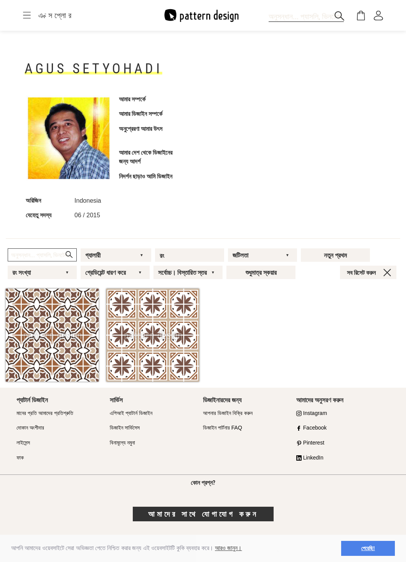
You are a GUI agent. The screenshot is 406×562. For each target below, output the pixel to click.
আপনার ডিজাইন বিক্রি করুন (228, 413)
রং (162, 256)
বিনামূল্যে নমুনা (122, 443)
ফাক (20, 458)
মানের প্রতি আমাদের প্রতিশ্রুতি (45, 413)
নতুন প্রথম (335, 255)
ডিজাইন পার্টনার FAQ (222, 428)
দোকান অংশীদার (30, 428)
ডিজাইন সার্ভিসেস (125, 428)
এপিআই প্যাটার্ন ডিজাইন (131, 413)
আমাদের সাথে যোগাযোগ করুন (203, 514)
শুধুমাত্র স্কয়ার (261, 272)
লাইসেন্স (23, 443)
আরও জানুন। (228, 548)
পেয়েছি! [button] (368, 548)
